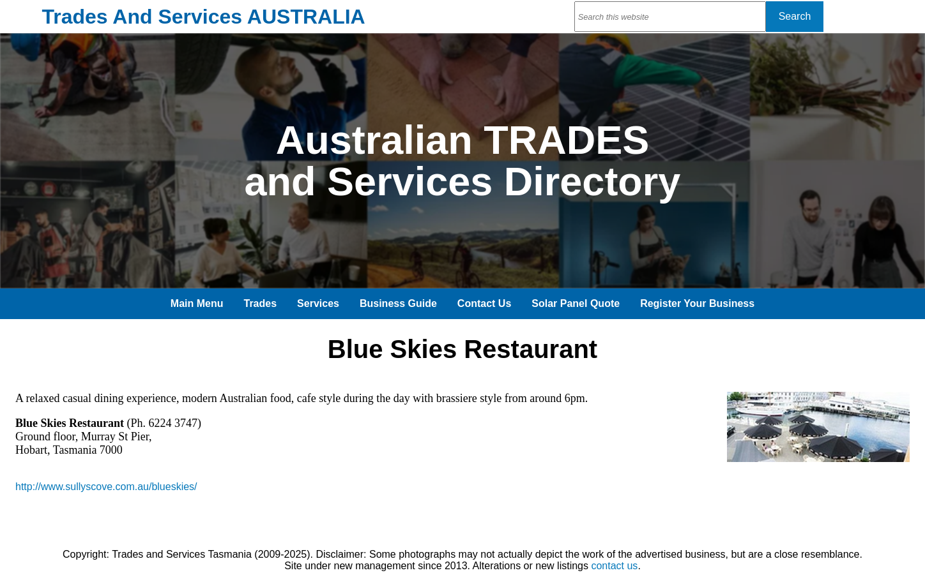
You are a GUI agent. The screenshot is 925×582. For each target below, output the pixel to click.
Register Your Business (697, 303)
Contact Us (484, 303)
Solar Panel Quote (575, 303)
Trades (260, 303)
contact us (614, 565)
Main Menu (197, 303)
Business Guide (398, 303)
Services (318, 303)
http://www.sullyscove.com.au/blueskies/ (106, 486)
